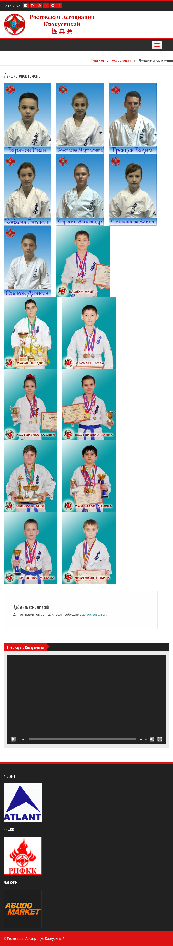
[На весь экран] (159, 739)
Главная (97, 60)
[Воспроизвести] (13, 739)
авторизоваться (94, 614)
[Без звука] (152, 739)
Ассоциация (121, 60)
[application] (86, 699)
